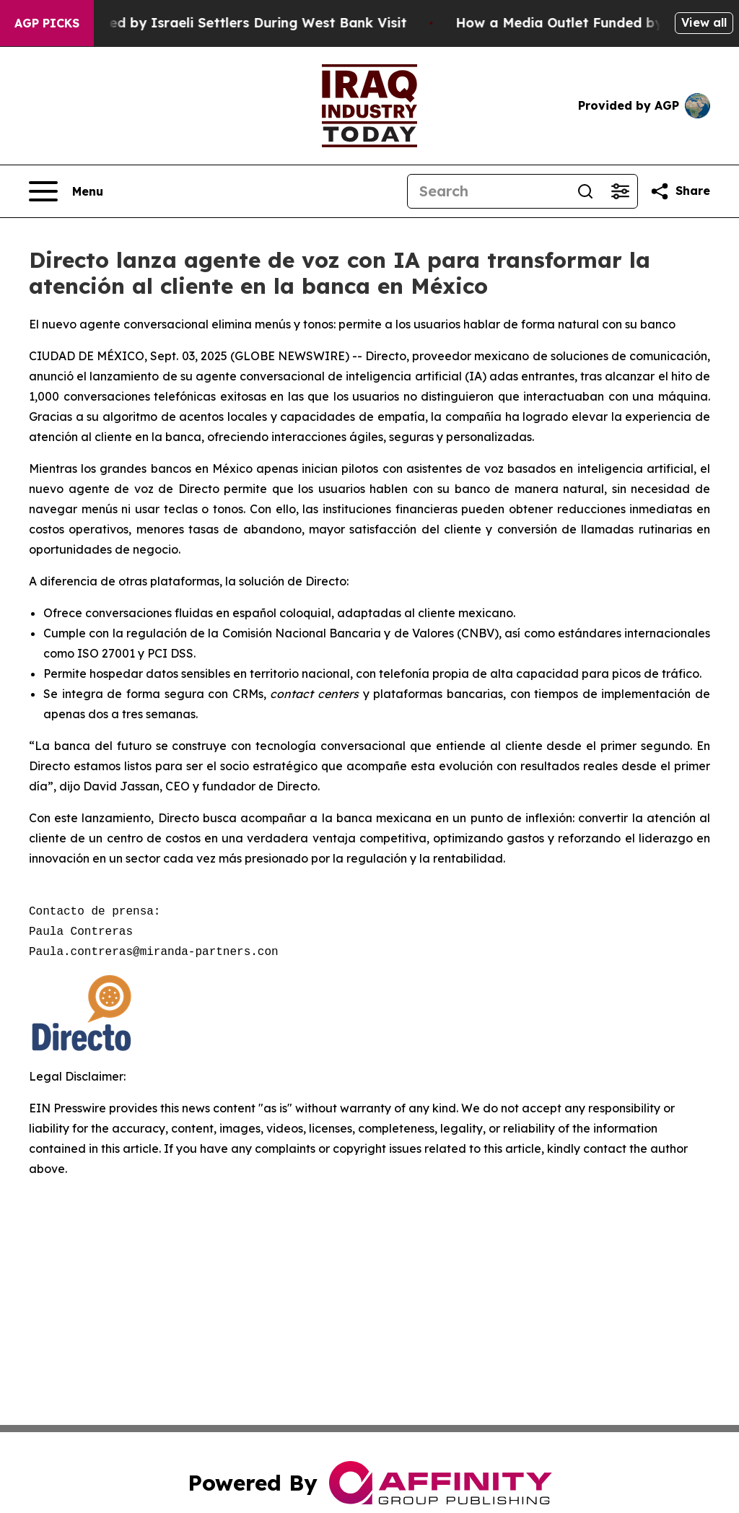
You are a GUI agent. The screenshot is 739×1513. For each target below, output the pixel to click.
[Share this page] (680, 191)
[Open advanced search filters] (620, 191)
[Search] (488, 191)
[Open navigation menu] (66, 191)
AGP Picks (46, 23)
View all (704, 22)
